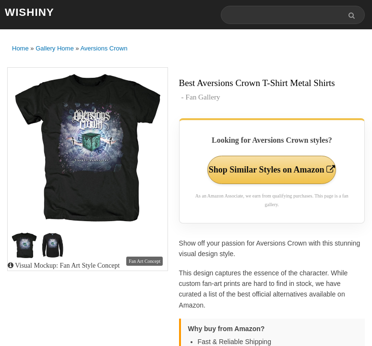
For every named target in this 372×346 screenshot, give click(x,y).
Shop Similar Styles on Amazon (272, 169)
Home (20, 48)
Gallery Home (54, 48)
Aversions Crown (103, 48)
